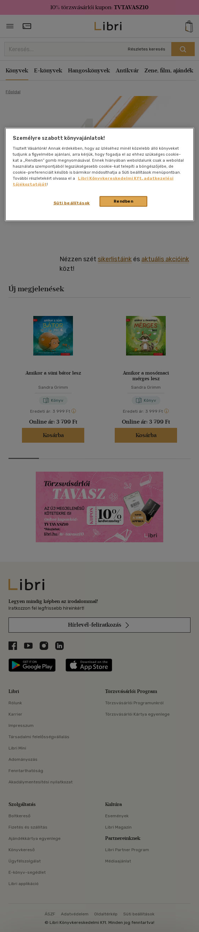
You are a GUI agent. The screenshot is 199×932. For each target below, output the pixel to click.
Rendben (123, 201)
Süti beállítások (71, 203)
